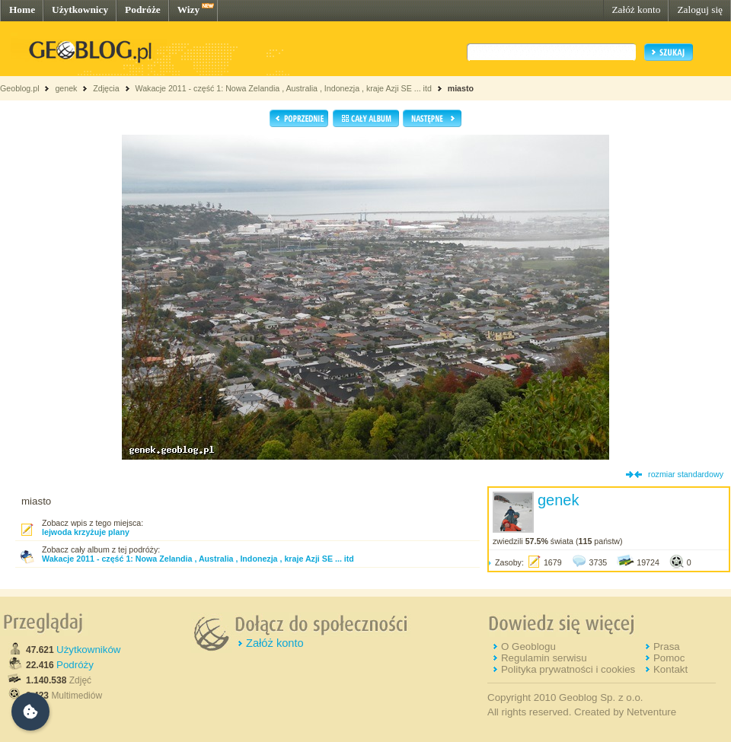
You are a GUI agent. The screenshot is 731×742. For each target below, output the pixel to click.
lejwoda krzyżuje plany (85, 532)
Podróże (143, 9)
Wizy (188, 9)
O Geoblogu (528, 646)
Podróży (75, 664)
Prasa (666, 646)
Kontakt (670, 669)
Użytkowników (88, 649)
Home (22, 9)
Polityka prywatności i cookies (568, 669)
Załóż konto (635, 9)
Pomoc (669, 658)
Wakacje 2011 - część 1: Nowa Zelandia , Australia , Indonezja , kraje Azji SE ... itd (283, 88)
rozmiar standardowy (685, 474)
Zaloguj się (700, 9)
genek (66, 88)
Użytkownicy (80, 9)
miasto (461, 88)
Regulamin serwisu (544, 658)
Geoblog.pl (20, 88)
